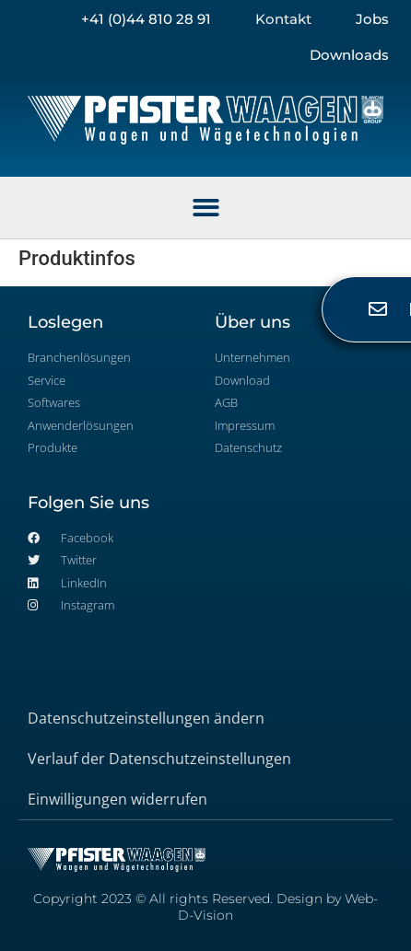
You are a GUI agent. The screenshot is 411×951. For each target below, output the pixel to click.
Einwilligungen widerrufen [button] (117, 799)
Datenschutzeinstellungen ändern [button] (146, 718)
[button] (206, 207)
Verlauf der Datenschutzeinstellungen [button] (159, 758)
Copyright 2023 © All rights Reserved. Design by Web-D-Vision (205, 906)
